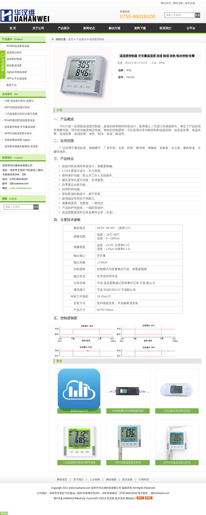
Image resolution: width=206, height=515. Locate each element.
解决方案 (114, 28)
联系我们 (165, 28)
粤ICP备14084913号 (65, 498)
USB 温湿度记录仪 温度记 (19, 100)
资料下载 (140, 28)
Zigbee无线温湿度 (17, 72)
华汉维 (110, 498)
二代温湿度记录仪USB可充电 (20, 113)
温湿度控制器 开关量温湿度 (19, 126)
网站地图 (111, 479)
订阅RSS (144, 479)
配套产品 (12, 85)
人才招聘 (95, 479)
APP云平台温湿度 (17, 78)
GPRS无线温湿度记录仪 (18, 133)
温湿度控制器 (14, 59)
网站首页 (166, 3)
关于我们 (78, 479)
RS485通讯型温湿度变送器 (19, 120)
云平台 (190, 28)
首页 (70, 39)
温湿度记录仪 (14, 52)
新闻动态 (89, 28)
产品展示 (64, 28)
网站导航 (178, 3)
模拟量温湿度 (14, 65)
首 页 (12, 28)
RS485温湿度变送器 (18, 46)
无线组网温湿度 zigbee (17, 139)
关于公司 (38, 28)
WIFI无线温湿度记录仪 (17, 107)
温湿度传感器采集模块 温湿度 (21, 146)
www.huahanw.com (21, 188)
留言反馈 (190, 3)
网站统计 (131, 498)
